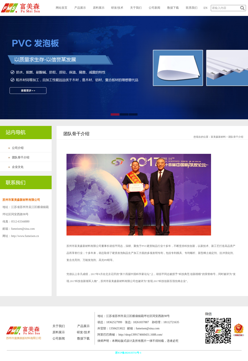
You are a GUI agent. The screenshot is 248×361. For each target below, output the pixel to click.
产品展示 (80, 7)
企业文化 (18, 167)
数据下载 (173, 7)
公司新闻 (154, 7)
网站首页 (61, 7)
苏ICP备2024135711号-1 (128, 352)
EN (206, 8)
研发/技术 (117, 7)
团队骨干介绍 (20, 157)
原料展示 (98, 7)
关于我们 (136, 7)
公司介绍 (18, 147)
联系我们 (191, 7)
